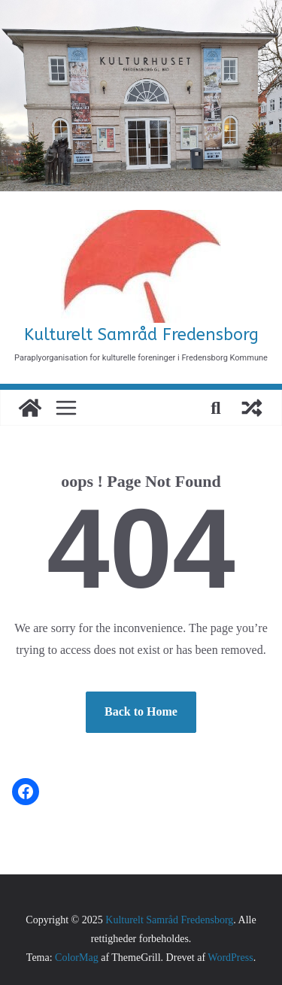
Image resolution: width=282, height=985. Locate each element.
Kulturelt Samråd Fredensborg (141, 335)
